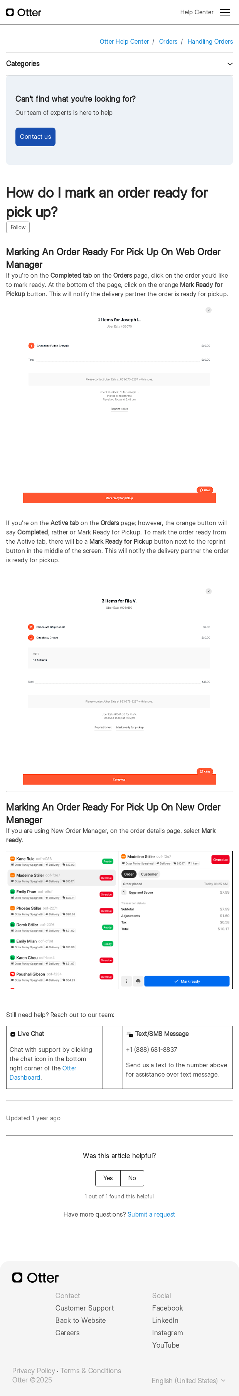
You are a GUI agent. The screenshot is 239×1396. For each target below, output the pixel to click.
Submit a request (151, 1214)
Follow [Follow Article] (18, 227)
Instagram (167, 1333)
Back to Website (81, 1320)
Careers (68, 1333)
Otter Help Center (124, 41)
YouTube (166, 1345)
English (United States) (189, 1381)
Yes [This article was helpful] (108, 1178)
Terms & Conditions (91, 1371)
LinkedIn (165, 1320)
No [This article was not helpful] (132, 1178)
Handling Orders (210, 41)
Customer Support (85, 1308)
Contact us (35, 136)
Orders (168, 41)
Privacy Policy (33, 1371)
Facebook (167, 1308)
